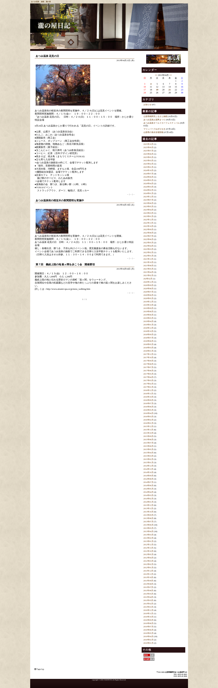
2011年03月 (148, 600)
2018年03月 (148, 347)
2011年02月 (148, 603)
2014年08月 (148, 479)
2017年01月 (148, 387)
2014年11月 (148, 469)
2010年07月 (148, 626)
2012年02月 (148, 564)
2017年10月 (148, 357)
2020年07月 (148, 292)
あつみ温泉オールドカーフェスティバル (161, 123)
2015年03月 (148, 456)
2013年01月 (148, 541)
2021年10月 (148, 262)
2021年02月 (148, 275)
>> (170, 75)
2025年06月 (148, 154)
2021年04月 (148, 272)
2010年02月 (148, 640)
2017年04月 (148, 377)
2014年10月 (148, 472)
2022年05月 (148, 242)
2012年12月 (148, 544)
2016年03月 (148, 416)
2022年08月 (148, 233)
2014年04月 (148, 492)
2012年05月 (148, 554)
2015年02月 (148, 459)
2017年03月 (148, 380)
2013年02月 (148, 538)
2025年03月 (148, 160)
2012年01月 (148, 567)
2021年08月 (148, 265)
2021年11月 (148, 259)
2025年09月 (148, 147)
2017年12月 (148, 354)
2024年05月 (148, 180)
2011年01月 (148, 607)
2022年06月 (148, 239)
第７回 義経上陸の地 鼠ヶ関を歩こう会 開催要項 (65, 264)
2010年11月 (148, 613)
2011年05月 (148, 594)
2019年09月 (148, 308)
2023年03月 (148, 213)
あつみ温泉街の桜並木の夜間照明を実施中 (60, 200)
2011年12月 (148, 571)
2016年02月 (148, 420)
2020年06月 (148, 295)
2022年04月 (148, 246)
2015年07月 (148, 443)
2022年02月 (148, 252)
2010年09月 (148, 620)
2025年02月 (148, 164)
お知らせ (147, 104)
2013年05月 (148, 528)
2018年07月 (148, 338)
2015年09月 (148, 436)
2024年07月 (148, 174)
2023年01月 (148, 216)
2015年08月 (148, 439)
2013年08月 (148, 518)
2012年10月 (148, 551)
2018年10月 (148, 331)
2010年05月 (148, 633)
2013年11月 (148, 508)
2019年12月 (148, 302)
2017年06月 (148, 370)
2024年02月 (148, 190)
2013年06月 (148, 525)
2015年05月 (148, 449)
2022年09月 (148, 229)
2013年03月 (148, 535)
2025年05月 (148, 157)
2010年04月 (148, 636)
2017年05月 (148, 374)
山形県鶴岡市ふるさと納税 (155, 116)
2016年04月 (148, 413)
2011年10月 (148, 577)
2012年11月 (148, 548)
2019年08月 (148, 311)
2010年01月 (148, 643)
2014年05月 (148, 489)
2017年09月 (148, 361)
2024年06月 (148, 177)
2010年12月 (148, 610)
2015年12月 (148, 426)
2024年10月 (148, 170)
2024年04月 (148, 183)
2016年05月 (148, 410)
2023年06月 (148, 203)
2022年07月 (148, 236)
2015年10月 (148, 433)
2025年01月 (148, 167)
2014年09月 (148, 475)
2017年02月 (148, 384)
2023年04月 (148, 210)
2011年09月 (148, 581)
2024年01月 (148, 193)
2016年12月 (148, 390)
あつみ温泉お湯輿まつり (154, 120)
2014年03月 (148, 495)
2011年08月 (148, 584)
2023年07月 (148, 200)
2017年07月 (148, 367)
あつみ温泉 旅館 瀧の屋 (41, 2)
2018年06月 (148, 341)
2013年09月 (148, 515)
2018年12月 (148, 328)
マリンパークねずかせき (154, 129)
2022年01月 (148, 256)
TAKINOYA (108, 680)
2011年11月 (148, 574)
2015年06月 (148, 446)
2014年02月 (148, 498)
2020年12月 (148, 282)
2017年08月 (148, 364)
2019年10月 (148, 305)
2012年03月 (148, 561)
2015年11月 (148, 430)
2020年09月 (148, 285)
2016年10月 (148, 397)
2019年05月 (148, 318)
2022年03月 (148, 249)
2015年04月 (148, 452)
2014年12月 (148, 466)
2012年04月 (148, 558)
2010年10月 (148, 617)
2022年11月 (148, 223)
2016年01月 (148, 423)
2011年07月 (148, 587)
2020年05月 (148, 298)
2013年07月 (148, 521)
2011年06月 (148, 590)
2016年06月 (148, 407)
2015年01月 (148, 462)
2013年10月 (148, 512)
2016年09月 (148, 400)
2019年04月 (148, 321)
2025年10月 (148, 144)
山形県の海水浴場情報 (153, 132)
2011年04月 (148, 597)
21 (170, 89)
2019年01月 (148, 324)
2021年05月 (148, 269)
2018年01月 (148, 351)
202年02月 (148, 279)
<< (156, 75)
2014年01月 (148, 502)
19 (157, 89)
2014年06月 (148, 485)
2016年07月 (148, 403)
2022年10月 (148, 226)
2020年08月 (148, 288)
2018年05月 (148, 344)
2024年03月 (148, 187)
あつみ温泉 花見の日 (47, 56)
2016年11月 (148, 393)
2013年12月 (148, 505)
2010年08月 (148, 623)
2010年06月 (148, 630)
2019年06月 (148, 315)
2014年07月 (148, 482)
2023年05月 (148, 206)
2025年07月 (148, 151)
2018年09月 (148, 334)
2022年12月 (148, 219)
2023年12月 (148, 196)
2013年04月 (148, 531)
